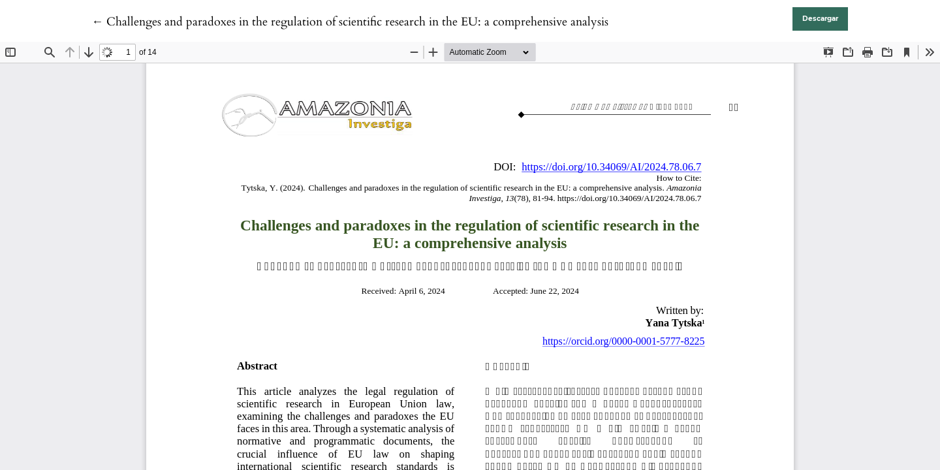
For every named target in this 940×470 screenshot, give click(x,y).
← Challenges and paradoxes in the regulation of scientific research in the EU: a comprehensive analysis (349, 22)
